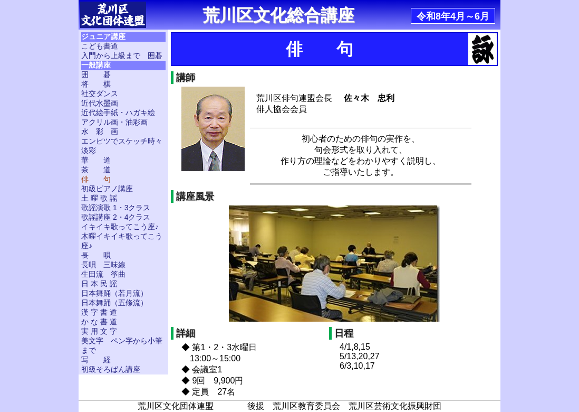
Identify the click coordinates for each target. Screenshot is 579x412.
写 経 (96, 359)
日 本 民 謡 (99, 283)
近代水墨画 (99, 103)
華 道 (96, 160)
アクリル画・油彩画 (114, 122)
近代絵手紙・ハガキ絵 (118, 112)
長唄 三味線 (103, 264)
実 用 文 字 (99, 331)
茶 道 (96, 169)
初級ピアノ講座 (107, 188)
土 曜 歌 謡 (99, 198)
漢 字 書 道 (99, 312)
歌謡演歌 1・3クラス (115, 207)
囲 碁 (96, 74)
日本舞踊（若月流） (114, 293)
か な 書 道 (99, 321)
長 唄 (96, 255)
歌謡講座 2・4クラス (115, 217)
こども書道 (99, 46)
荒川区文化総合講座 (278, 15)
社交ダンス (99, 93)
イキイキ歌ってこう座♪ (120, 226)
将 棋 (96, 84)
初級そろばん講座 (110, 369)
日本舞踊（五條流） (114, 302)
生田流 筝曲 (103, 274)
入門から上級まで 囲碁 (121, 55)
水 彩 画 (99, 131)
